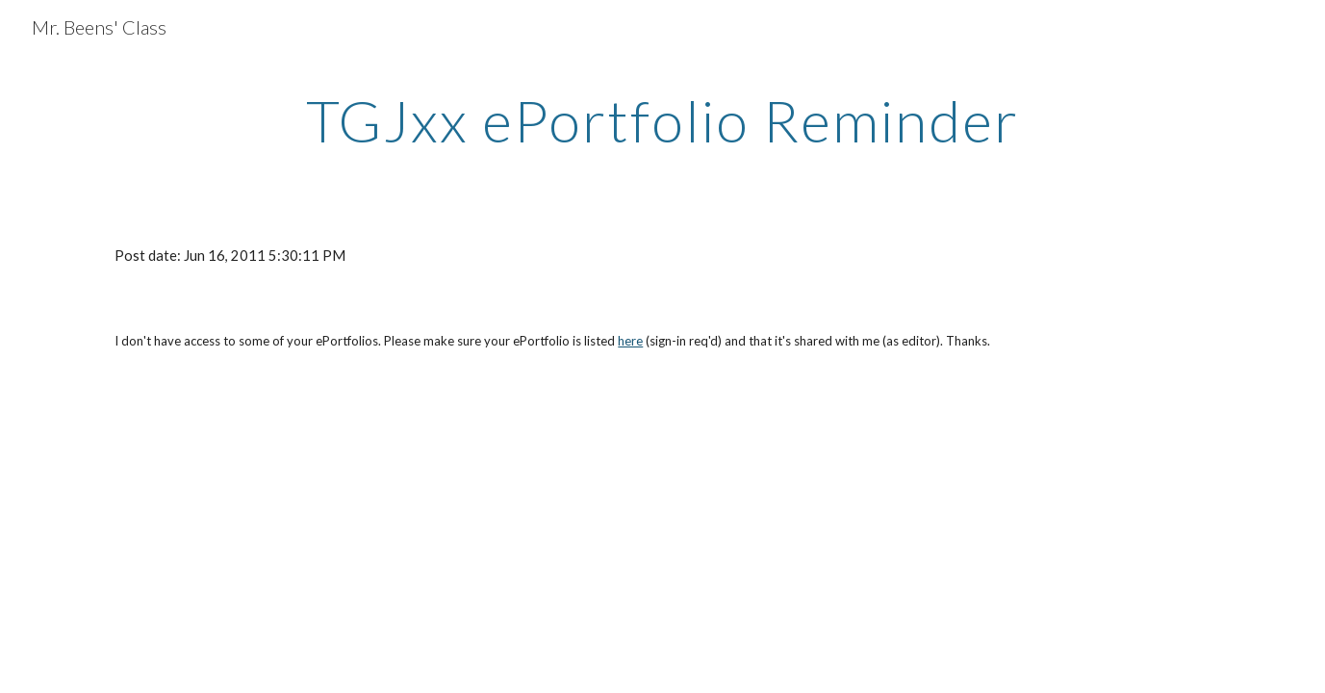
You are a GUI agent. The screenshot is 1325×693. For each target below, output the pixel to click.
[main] (663, 120)
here (630, 340)
